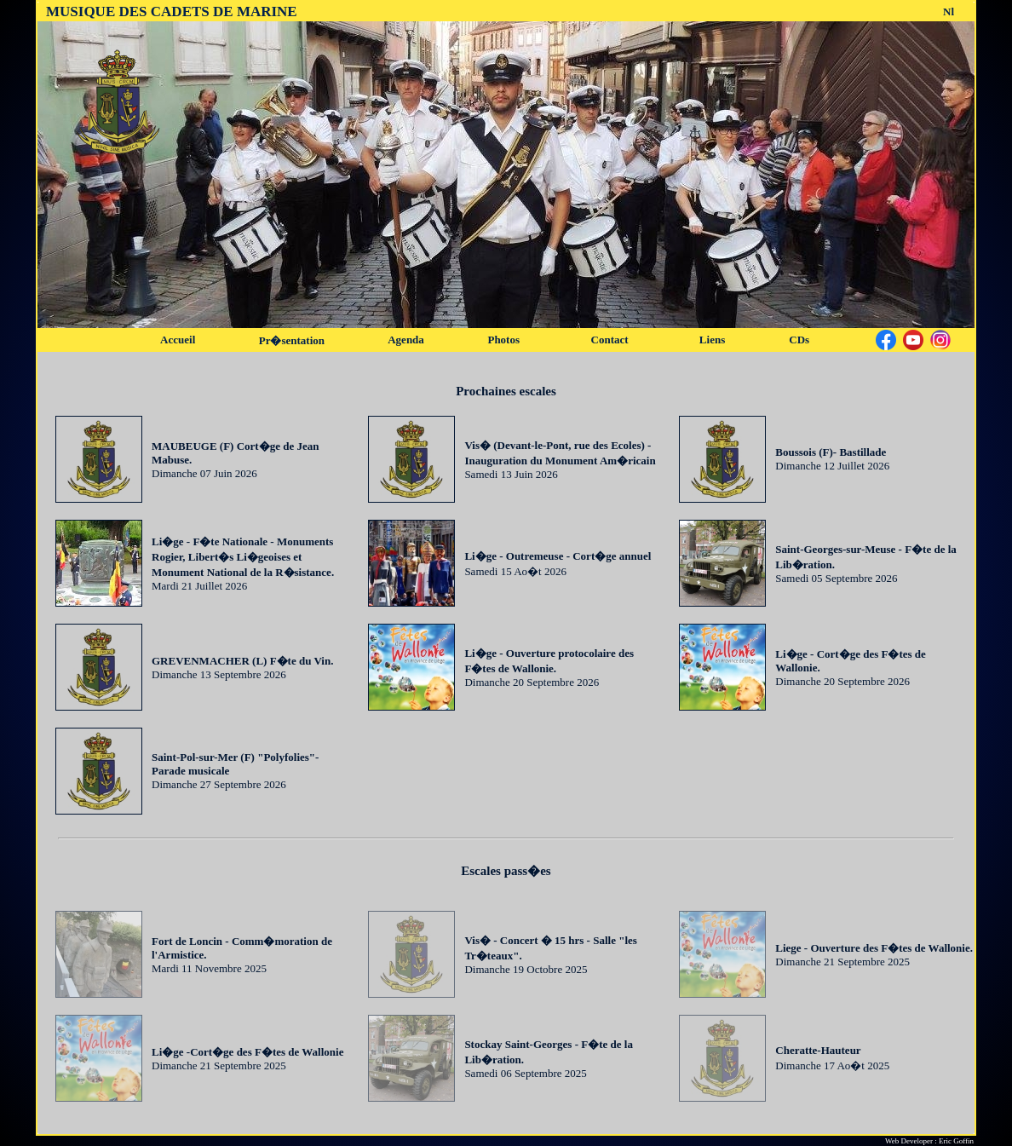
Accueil (177, 339)
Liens (712, 339)
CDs (799, 339)
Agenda (406, 339)
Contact (610, 339)
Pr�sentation (292, 340)
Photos (503, 339)
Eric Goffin (956, 1141)
